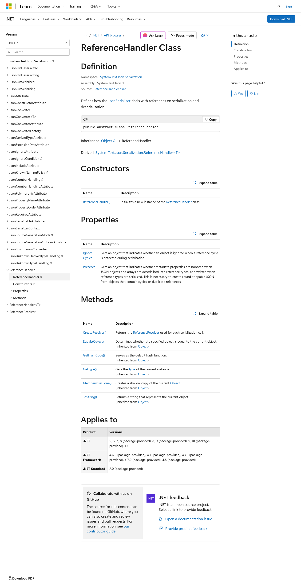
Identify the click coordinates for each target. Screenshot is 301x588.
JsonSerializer (119, 100)
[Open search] (279, 6)
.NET (96, 35)
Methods (240, 62)
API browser (112, 35)
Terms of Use (126, 573)
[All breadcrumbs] (85, 35)
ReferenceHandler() (96, 202)
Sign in (290, 6)
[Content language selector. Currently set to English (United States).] (27, 562)
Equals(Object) (93, 341)
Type (132, 369)
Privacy (103, 573)
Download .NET (281, 19)
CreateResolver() (94, 332)
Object (106, 140)
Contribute (84, 573)
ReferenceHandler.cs (108, 89)
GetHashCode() (94, 355)
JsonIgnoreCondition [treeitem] (24, 158)
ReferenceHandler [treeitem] (26, 277)
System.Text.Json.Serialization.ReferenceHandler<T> (137, 152)
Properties (241, 56)
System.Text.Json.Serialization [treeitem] (30, 61)
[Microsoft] (9, 6)
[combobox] (38, 43)
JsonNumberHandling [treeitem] (24, 179)
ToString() (90, 397)
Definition (241, 44)
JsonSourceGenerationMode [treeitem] (29, 235)
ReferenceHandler (179, 202)
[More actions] (216, 35)
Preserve (89, 266)
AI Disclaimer (15, 573)
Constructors (243, 50)
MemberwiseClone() (97, 383)
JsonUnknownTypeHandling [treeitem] (29, 263)
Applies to (241, 68)
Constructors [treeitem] (22, 284)
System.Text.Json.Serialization (121, 77)
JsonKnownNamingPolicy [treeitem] (27, 172)
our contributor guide (108, 528)
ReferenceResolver (146, 332)
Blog (64, 573)
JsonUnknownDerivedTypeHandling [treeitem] (34, 256)
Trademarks (149, 573)
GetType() (90, 369)
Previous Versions (42, 573)
